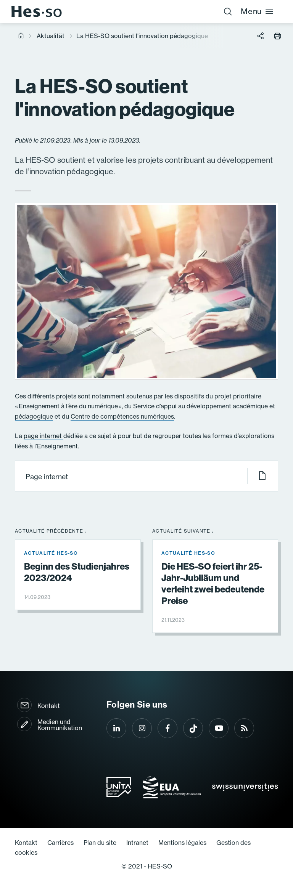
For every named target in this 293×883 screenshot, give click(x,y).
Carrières (60, 842)
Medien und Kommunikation (59, 725)
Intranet (137, 842)
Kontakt (48, 706)
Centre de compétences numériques (122, 416)
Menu (257, 11)
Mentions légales (182, 842)
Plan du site (100, 842)
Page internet (146, 476)
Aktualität (50, 36)
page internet (43, 436)
